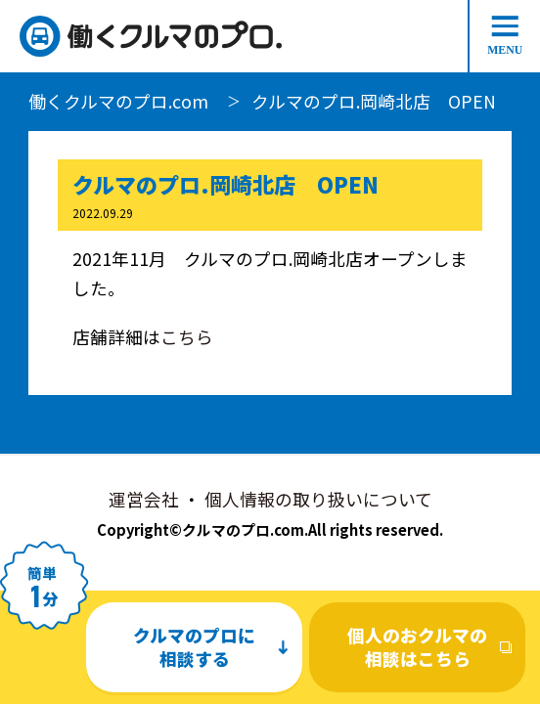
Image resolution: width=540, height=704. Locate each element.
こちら (186, 337)
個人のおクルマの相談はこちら (417, 647)
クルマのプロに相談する (194, 647)
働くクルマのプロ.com (118, 101)
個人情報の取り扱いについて (318, 499)
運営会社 (144, 499)
